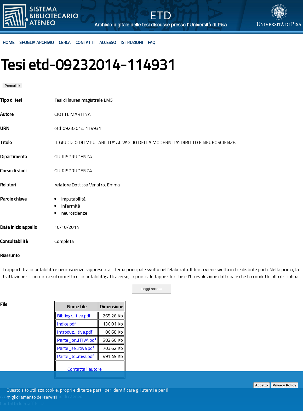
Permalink (12, 86)
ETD (160, 15)
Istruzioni (132, 42)
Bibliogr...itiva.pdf (74, 315)
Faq (151, 42)
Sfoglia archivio (36, 42)
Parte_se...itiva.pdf (75, 348)
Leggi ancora (151, 289)
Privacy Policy (284, 385)
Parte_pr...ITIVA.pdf (76, 340)
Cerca (65, 42)
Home (8, 42)
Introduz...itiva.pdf (75, 331)
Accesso (107, 42)
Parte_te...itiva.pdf (75, 356)
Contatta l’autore (84, 369)
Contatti (85, 42)
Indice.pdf (66, 323)
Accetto (261, 385)
